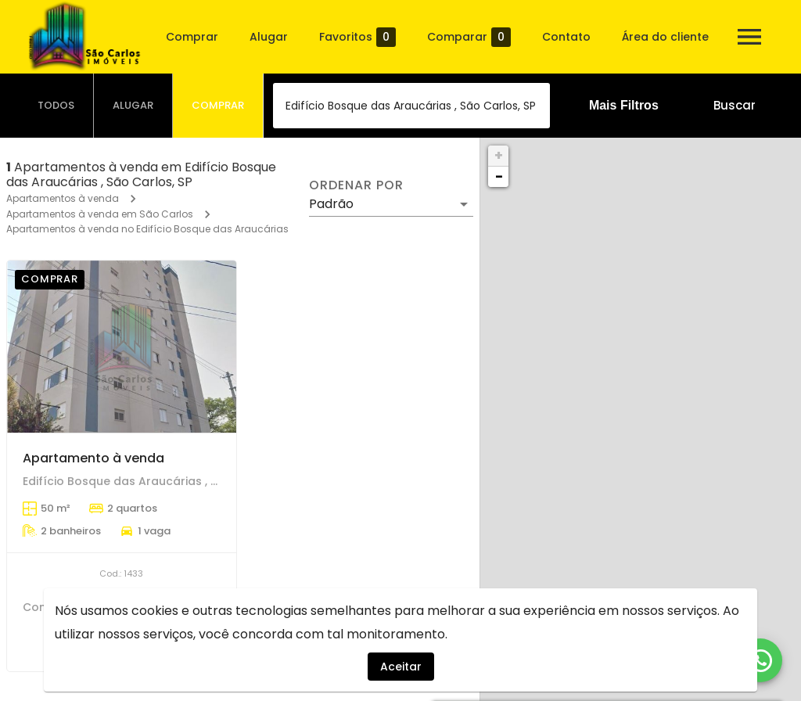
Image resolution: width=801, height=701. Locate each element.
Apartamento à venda (93, 458)
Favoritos (357, 37)
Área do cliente (665, 37)
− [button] (499, 176)
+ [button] (498, 155)
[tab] (56, 106)
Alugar (269, 37)
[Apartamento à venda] (121, 347)
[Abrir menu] (749, 37)
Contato (566, 37)
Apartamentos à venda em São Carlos (99, 214)
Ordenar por (356, 185)
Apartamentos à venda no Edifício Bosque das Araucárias (147, 228)
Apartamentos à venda (62, 198)
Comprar (192, 37)
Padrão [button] (331, 204)
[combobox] (411, 105)
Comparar (469, 37)
